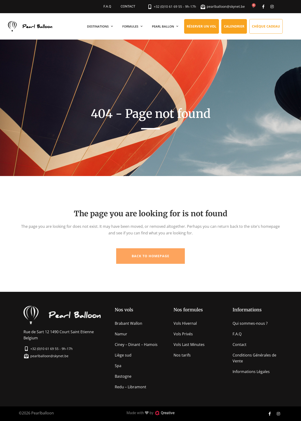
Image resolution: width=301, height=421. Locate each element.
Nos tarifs (182, 355)
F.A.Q (107, 6)
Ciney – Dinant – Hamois (136, 344)
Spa (118, 365)
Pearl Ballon (165, 26)
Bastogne (123, 376)
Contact (128, 6)
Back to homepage (150, 256)
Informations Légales (251, 371)
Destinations (100, 26)
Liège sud (123, 355)
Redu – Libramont (130, 386)
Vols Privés (183, 334)
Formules (132, 26)
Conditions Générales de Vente (254, 358)
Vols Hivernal (185, 323)
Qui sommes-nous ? (250, 323)
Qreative (167, 413)
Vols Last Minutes (189, 344)
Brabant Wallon (128, 323)
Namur (121, 334)
